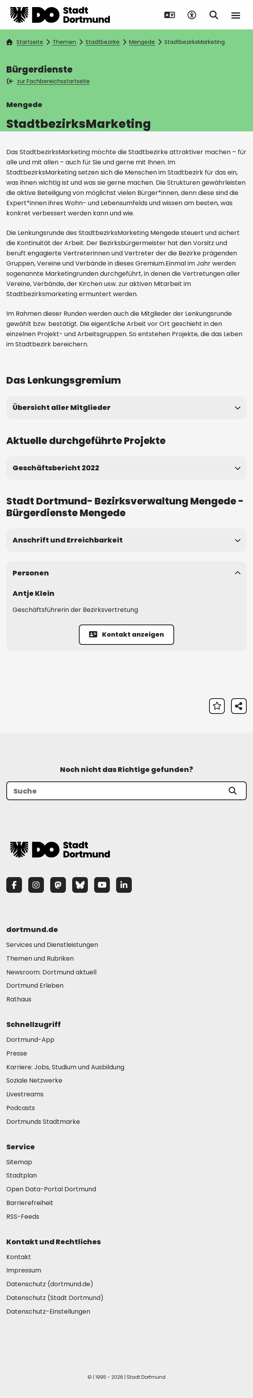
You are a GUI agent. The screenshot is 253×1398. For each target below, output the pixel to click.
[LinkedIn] (124, 885)
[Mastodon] (58, 885)
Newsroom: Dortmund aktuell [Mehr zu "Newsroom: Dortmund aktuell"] (51, 972)
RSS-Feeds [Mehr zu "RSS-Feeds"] (22, 1216)
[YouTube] (102, 885)
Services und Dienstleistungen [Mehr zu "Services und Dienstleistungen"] (52, 944)
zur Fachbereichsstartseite (49, 81)
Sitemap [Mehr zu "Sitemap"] (19, 1162)
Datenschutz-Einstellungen (48, 1312)
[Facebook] (14, 885)
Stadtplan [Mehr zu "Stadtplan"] (21, 1175)
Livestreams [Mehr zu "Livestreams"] (25, 1094)
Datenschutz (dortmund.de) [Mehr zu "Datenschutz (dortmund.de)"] (49, 1284)
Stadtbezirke (103, 42)
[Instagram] (36, 885)
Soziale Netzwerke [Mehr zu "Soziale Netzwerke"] (34, 1080)
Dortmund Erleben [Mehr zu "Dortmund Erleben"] (35, 985)
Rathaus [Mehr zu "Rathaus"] (18, 999)
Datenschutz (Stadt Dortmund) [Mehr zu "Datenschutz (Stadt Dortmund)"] (55, 1297)
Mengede (142, 42)
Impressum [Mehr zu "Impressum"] (23, 1270)
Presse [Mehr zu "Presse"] (16, 1053)
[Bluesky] (80, 885)
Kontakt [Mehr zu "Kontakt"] (18, 1256)
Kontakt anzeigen (126, 634)
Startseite (24, 42)
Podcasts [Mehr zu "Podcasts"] (20, 1107)
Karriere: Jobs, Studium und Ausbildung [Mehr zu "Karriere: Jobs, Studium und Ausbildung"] (65, 1067)
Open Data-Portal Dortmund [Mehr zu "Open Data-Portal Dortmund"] (51, 1189)
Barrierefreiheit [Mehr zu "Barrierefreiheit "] (29, 1202)
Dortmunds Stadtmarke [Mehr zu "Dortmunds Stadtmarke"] (43, 1121)
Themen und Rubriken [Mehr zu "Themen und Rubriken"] (40, 958)
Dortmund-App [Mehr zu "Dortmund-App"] (30, 1039)
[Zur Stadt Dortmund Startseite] (60, 15)
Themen (64, 42)
